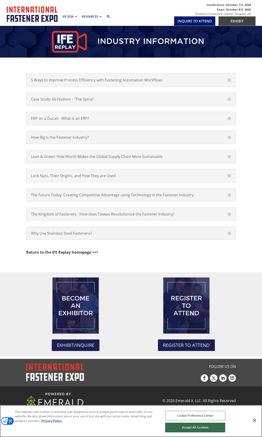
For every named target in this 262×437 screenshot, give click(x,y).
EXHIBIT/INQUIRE (75, 345)
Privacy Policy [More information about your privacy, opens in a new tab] (51, 421)
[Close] (255, 420)
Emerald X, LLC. (189, 400)
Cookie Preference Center (195, 415)
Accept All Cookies (195, 427)
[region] (131, 421)
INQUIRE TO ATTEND (195, 21)
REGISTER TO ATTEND (186, 345)
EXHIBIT (237, 21)
